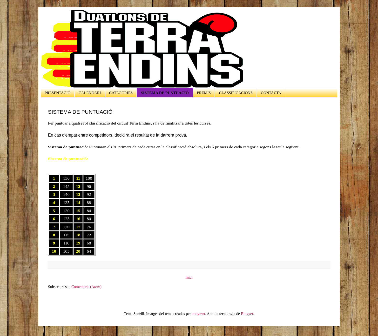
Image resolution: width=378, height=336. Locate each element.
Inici (188, 277)
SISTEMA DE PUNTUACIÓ (165, 93)
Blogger (247, 314)
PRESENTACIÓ (57, 93)
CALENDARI (90, 93)
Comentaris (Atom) (86, 287)
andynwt (198, 314)
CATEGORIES (121, 93)
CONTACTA (271, 93)
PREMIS (204, 93)
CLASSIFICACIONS (236, 93)
